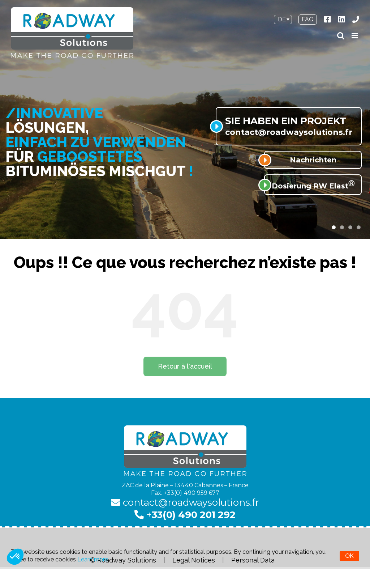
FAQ (308, 19)
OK (349, 555)
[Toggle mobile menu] (355, 35)
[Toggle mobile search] (340, 35)
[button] (15, 556)
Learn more (92, 559)
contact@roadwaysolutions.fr (185, 502)
